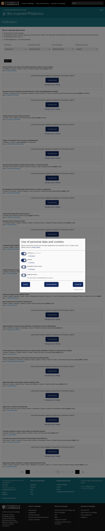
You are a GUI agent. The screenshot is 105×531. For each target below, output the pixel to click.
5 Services (31, 269)
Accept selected (51, 284)
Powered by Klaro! (78, 289)
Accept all (78, 284)
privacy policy (35, 247)
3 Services (31, 256)
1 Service (30, 263)
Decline (25, 284)
